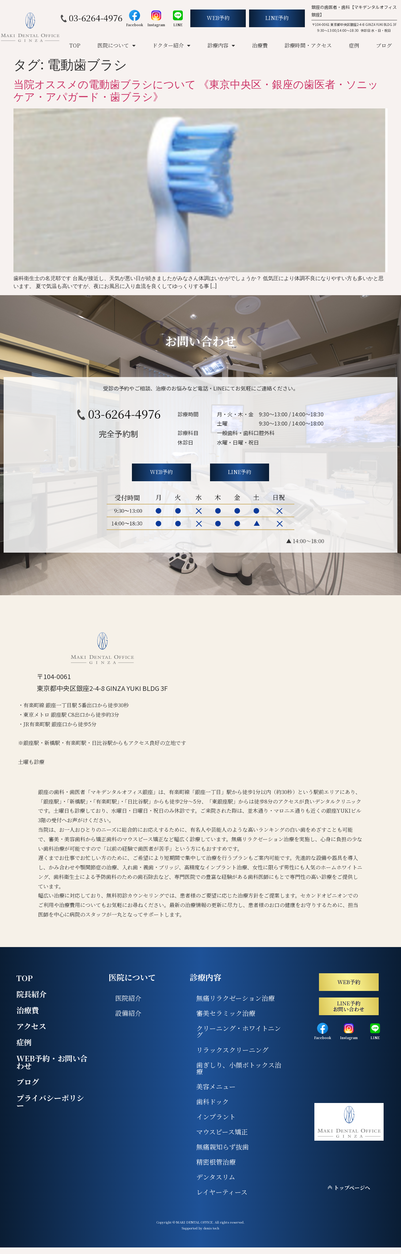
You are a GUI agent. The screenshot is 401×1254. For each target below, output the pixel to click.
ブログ (384, 45)
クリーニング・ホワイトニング (238, 1031)
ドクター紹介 (171, 45)
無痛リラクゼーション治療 (235, 998)
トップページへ (348, 1187)
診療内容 (221, 45)
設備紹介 (128, 1013)
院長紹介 (31, 994)
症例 (354, 45)
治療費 (260, 45)
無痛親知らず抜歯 (222, 1146)
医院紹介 (128, 998)
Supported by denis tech (200, 1228)
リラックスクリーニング (232, 1049)
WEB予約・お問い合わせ (52, 1062)
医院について (116, 45)
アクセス (31, 1026)
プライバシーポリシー (50, 1101)
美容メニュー (216, 1086)
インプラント (216, 1116)
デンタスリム (215, 1177)
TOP (74, 45)
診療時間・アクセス (308, 45)
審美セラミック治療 (225, 1013)
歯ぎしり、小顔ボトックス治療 (238, 1068)
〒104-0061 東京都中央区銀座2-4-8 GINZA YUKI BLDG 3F (354, 24)
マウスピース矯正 (222, 1131)
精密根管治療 (216, 1162)
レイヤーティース (221, 1192)
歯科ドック (212, 1101)
